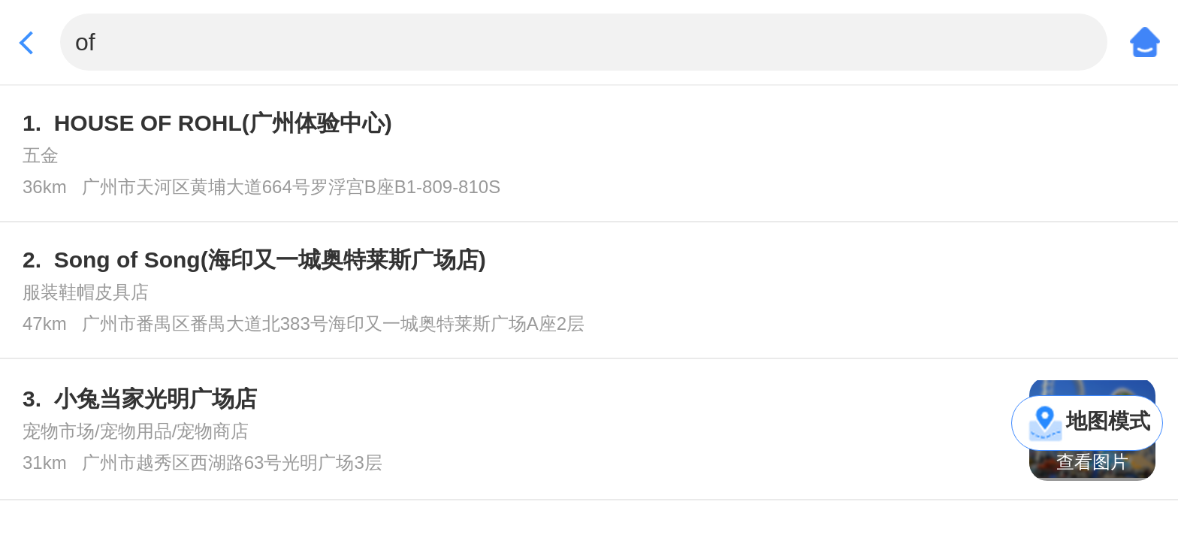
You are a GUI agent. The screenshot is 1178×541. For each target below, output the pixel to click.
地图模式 (1108, 421)
